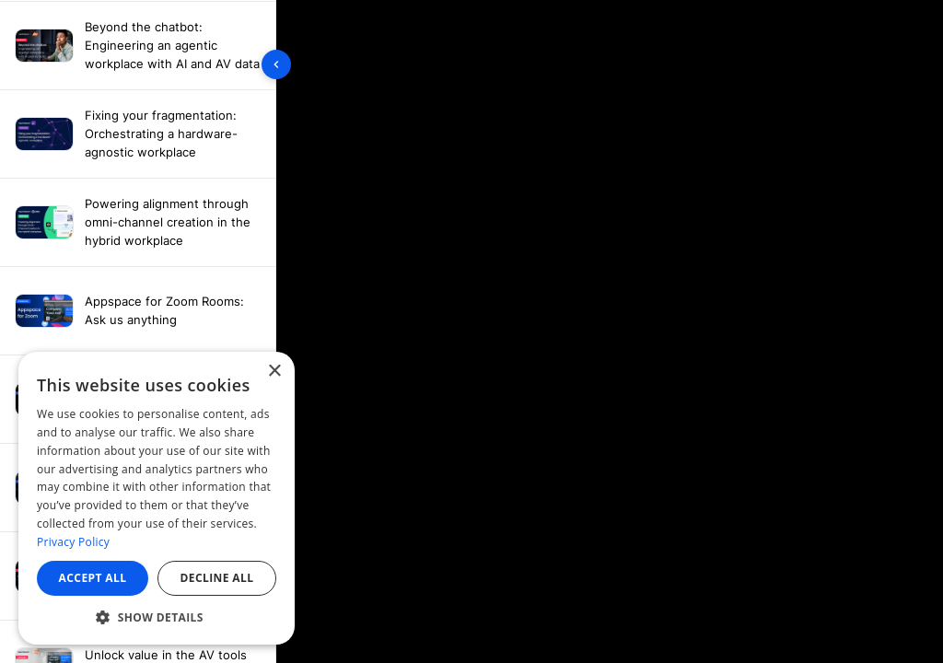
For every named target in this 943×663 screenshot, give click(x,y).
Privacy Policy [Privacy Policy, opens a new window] (73, 542)
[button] (156, 617)
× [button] (274, 371)
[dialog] (156, 498)
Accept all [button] (93, 578)
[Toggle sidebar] (276, 64)
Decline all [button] (217, 578)
